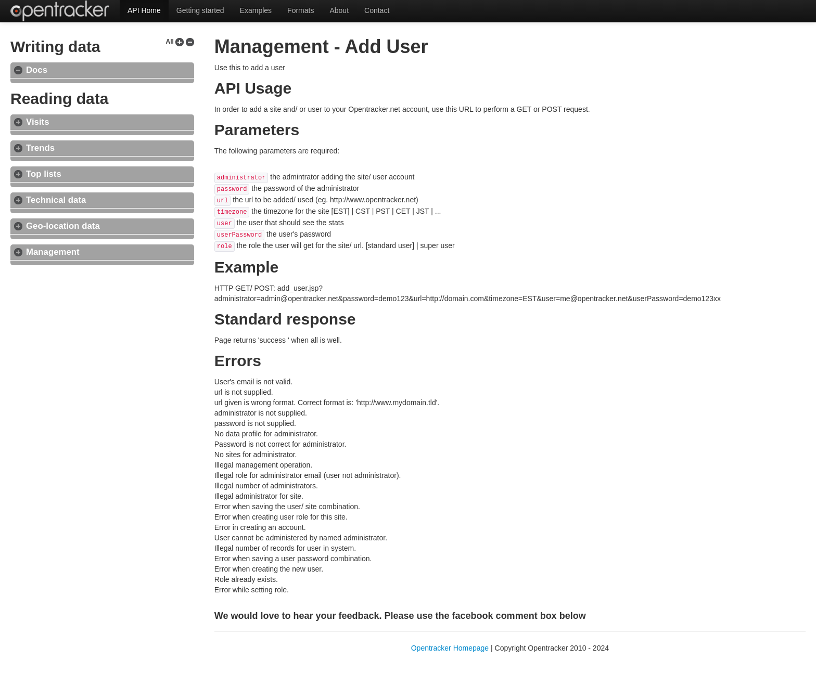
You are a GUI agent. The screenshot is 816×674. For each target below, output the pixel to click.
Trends (40, 148)
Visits (37, 122)
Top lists (43, 174)
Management (53, 252)
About (339, 10)
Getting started (200, 10)
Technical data (56, 200)
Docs (36, 70)
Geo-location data (63, 226)
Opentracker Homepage (450, 648)
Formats (300, 10)
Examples (256, 10)
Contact (376, 10)
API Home (144, 10)
